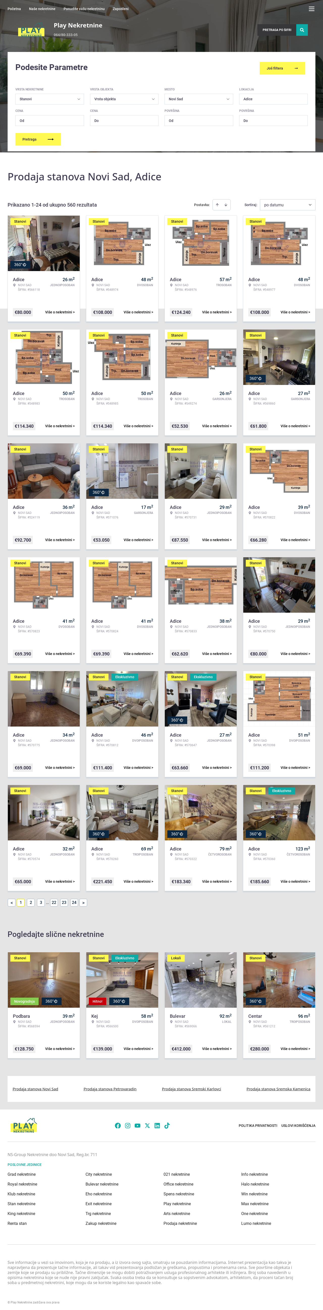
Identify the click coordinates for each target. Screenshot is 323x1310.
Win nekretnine (254, 1191)
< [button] (12, 900)
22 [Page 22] (54, 900)
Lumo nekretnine (256, 1221)
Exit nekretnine (99, 1201)
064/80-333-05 (66, 34)
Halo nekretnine (255, 1182)
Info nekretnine (254, 1172)
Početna (14, 9)
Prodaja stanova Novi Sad (35, 1086)
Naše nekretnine (42, 9)
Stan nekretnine (21, 1201)
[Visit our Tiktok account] (167, 1123)
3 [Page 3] (41, 900)
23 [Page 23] (64, 900)
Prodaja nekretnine (180, 1221)
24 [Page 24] (74, 900)
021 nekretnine (177, 1172)
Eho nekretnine (99, 1191)
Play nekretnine (177, 1201)
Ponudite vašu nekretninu (84, 9)
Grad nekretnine (22, 1172)
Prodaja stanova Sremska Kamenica (278, 1086)
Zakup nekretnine (101, 1221)
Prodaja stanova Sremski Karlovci (191, 1086)
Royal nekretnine (22, 1182)
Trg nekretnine (98, 1211)
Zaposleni (121, 9)
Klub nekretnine (21, 1191)
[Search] (302, 30)
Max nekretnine (254, 1201)
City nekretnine (99, 1172)
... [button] (47, 900)
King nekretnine (21, 1211)
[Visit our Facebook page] (118, 1123)
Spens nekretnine (179, 1191)
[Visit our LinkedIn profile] (157, 1123)
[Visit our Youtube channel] (137, 1123)
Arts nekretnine (177, 1211)
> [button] (83, 900)
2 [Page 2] (31, 900)
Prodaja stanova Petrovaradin (110, 1086)
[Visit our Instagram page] (128, 1123)
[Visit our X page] (147, 1123)
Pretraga (38, 137)
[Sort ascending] (217, 202)
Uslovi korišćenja (298, 1123)
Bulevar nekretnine (102, 1182)
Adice (248, 97)
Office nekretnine (178, 1182)
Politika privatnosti (258, 1123)
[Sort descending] (226, 202)
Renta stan (17, 1221)
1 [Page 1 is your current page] (21, 900)
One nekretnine (254, 1211)
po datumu (274, 202)
